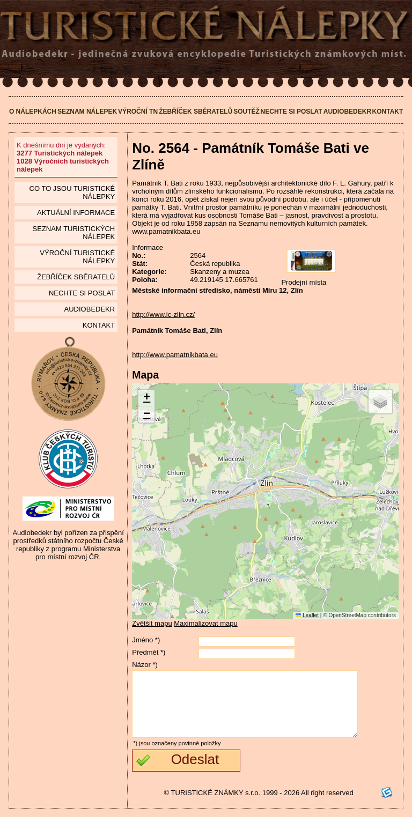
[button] (146, 398)
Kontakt (387, 111)
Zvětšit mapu (152, 623)
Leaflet (307, 615)
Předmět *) (148, 652)
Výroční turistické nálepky (77, 257)
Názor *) (145, 665)
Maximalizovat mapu (206, 623)
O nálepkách (32, 111)
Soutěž (246, 111)
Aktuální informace (76, 213)
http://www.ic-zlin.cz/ (163, 314)
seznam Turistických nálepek (74, 233)
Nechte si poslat (291, 111)
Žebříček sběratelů (195, 111)
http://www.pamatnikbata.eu (175, 355)
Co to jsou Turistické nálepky (72, 192)
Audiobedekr (347, 111)
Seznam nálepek (87, 111)
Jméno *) (146, 640)
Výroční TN (138, 111)
